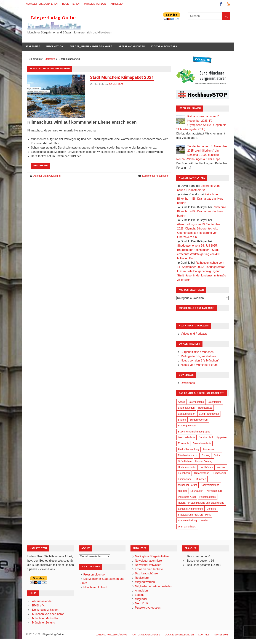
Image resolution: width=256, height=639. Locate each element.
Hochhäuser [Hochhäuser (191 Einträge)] (206, 467)
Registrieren (71, 3)
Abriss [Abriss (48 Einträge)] (181, 401)
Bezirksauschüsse (146, 573)
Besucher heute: (197, 556)
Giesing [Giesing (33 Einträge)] (206, 455)
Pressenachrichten (131, 46)
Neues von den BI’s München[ (199, 360)
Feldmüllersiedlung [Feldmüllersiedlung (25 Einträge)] (188, 449)
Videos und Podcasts (194, 333)
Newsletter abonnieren (42, 3)
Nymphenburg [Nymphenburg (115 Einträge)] (214, 490)
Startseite (32, 46)
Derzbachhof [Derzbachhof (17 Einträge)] (206, 437)
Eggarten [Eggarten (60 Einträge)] (222, 437)
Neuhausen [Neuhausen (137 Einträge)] (196, 490)
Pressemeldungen (94, 574)
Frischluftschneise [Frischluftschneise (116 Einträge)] (188, 455)
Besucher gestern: (199, 560)
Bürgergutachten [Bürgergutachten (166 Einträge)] (187, 425)
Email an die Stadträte (149, 569)
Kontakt (203, 634)
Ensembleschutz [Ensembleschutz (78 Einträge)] (202, 443)
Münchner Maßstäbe (45, 618)
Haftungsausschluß (146, 634)
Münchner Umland (95, 587)
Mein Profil (141, 603)
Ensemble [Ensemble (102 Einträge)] (183, 443)
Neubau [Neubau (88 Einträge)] (182, 490)
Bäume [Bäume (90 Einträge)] (182, 419)
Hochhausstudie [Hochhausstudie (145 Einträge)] (187, 467)
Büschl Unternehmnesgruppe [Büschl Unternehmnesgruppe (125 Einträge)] (194, 431)
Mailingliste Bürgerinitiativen (198, 356)
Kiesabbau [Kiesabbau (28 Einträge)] (184, 473)
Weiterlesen (40, 165)
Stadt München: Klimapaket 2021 (122, 77)
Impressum (221, 634)
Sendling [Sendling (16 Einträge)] (212, 508)
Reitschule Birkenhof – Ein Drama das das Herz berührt (200, 198)
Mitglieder (141, 599)
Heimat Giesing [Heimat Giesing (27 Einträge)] (203, 461)
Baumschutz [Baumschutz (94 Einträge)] (205, 407)
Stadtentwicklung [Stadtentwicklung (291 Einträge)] (187, 520)
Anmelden (117, 3)
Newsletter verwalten (148, 564)
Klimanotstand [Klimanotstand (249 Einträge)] (201, 473)
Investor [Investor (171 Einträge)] (221, 467)
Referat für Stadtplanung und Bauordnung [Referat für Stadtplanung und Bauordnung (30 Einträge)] (201, 502)
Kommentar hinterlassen (155, 175)
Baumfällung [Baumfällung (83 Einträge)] (215, 401)
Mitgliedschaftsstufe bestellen (153, 586)
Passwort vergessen (148, 607)
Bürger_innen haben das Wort (91, 46)
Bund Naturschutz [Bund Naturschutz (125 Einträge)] (209, 413)
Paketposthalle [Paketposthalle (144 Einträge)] (207, 496)
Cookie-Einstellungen (179, 634)
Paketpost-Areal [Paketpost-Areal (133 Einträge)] (187, 496)
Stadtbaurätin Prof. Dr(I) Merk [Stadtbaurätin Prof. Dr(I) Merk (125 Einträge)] (194, 514)
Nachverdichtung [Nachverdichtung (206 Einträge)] (210, 485)
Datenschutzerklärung (111, 634)
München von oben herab (48, 614)
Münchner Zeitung (43, 622)
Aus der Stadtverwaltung (47, 175)
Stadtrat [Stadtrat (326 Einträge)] (205, 520)
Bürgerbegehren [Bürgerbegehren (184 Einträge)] (198, 419)
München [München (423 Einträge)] (201, 479)
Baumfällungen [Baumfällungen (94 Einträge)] (186, 407)
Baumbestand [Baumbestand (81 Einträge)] (196, 401)
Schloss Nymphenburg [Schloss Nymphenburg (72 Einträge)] (190, 508)
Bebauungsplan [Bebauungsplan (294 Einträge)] (186, 413)
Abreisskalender (42, 601)
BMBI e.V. (38, 605)
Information (54, 46)
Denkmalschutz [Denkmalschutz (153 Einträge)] (186, 437)
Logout (139, 594)
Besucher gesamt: (198, 564)
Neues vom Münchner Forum (199, 364)
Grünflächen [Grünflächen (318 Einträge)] (184, 461)
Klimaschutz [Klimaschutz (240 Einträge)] (219, 473)
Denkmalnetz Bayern (45, 609)
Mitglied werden (95, 3)
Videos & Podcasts (164, 46)
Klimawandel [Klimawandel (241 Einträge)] (185, 479)
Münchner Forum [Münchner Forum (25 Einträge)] (187, 485)
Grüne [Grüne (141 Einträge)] (217, 455)
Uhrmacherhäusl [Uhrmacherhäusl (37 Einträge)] (187, 526)
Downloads (188, 382)
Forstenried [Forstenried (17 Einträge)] (208, 449)
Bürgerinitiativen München (197, 351)
